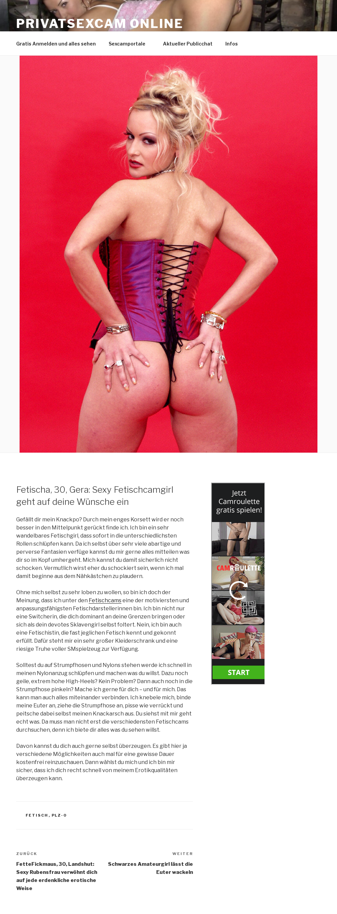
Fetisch (37, 815)
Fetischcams (105, 600)
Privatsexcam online (100, 23)
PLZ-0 (59, 815)
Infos (234, 44)
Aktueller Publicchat (188, 44)
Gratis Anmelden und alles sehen (56, 44)
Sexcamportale (130, 44)
